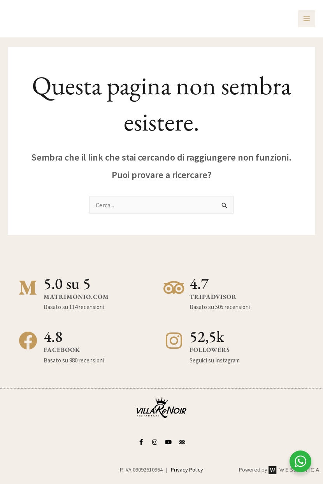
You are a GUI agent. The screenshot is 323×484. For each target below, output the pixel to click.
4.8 (53, 336)
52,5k (207, 336)
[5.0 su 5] (28, 288)
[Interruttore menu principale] (306, 18)
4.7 (199, 283)
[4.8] (28, 341)
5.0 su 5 (67, 283)
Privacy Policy (187, 469)
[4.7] (174, 288)
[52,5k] (174, 341)
